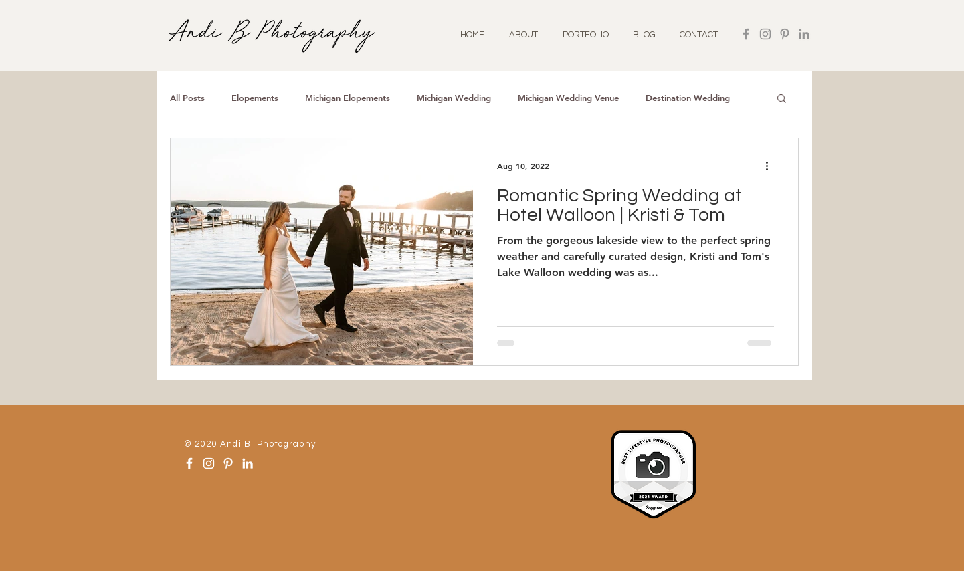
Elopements (254, 97)
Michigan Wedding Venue (568, 97)
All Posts (187, 97)
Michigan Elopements (347, 97)
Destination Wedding (688, 97)
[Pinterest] (784, 34)
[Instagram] (765, 34)
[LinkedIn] (804, 34)
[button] (781, 99)
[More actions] (772, 166)
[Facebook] (746, 34)
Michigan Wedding (454, 97)
